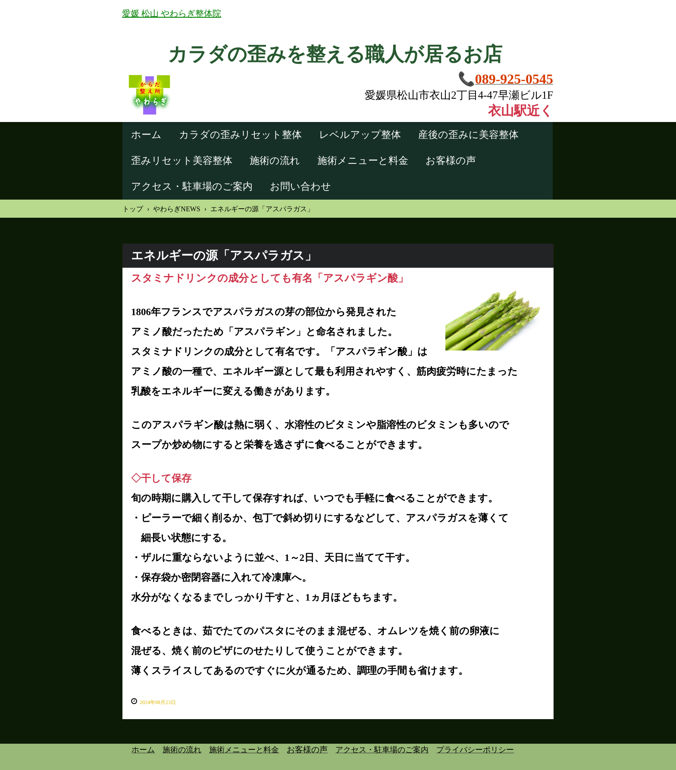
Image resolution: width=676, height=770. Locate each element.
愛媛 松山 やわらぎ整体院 (171, 13)
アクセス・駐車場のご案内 (192, 186)
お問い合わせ (300, 186)
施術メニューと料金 (362, 160)
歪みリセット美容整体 (181, 160)
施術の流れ (275, 160)
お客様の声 (451, 160)
